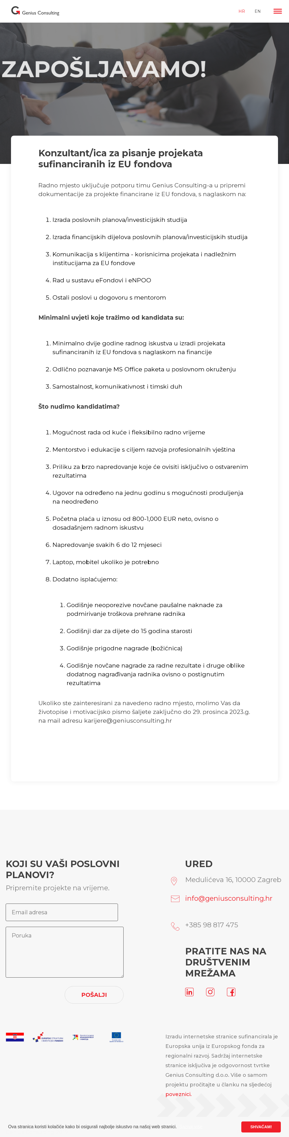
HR (241, 11)
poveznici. (178, 1094)
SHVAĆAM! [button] (261, 1127)
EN (258, 11)
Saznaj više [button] (190, 1126)
